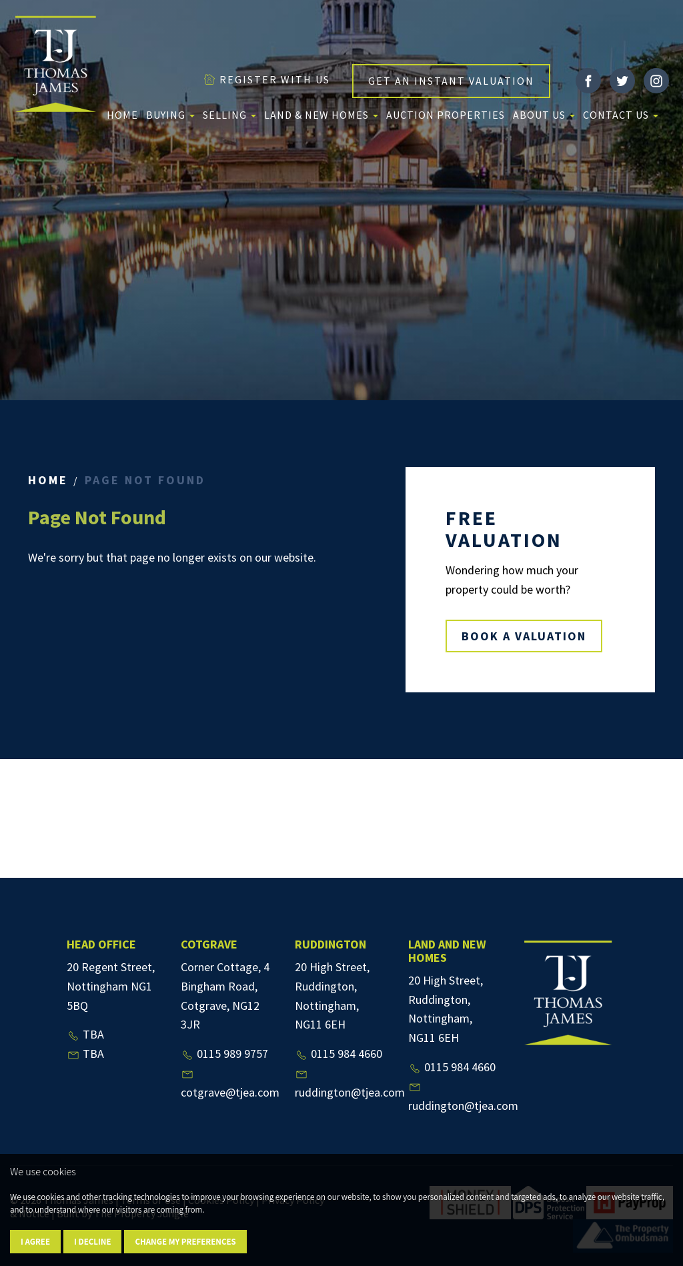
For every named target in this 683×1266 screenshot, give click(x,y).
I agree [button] (35, 1241)
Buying (170, 114)
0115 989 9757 (224, 1053)
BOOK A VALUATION (524, 636)
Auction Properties (445, 114)
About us (544, 114)
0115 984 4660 (338, 1053)
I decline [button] (92, 1241)
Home (122, 114)
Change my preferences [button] (185, 1241)
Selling (229, 114)
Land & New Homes (321, 114)
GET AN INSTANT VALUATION (451, 80)
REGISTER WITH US (266, 79)
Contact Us (620, 114)
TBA (85, 1034)
